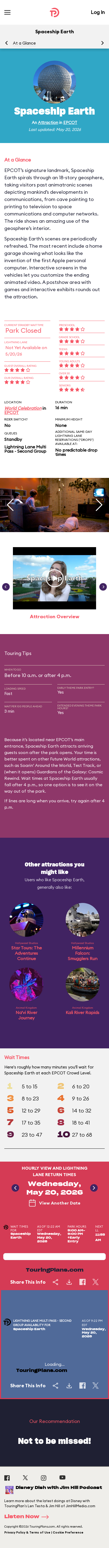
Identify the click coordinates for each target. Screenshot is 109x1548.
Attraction (48, 122)
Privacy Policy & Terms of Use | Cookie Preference (43, 1532)
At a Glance (24, 43)
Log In (98, 12)
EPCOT (70, 122)
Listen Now (28, 1516)
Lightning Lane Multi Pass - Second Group (25, 449)
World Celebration (22, 408)
